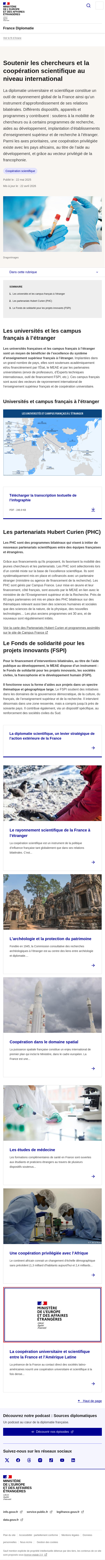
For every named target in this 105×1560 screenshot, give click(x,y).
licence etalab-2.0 (33, 1554)
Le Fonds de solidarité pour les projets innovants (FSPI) (42, 308)
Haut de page (92, 1401)
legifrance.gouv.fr (68, 1511)
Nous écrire (26, 1542)
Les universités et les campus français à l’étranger (39, 293)
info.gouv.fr (11, 1511)
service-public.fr (38, 1511)
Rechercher (88, 5)
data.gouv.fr (11, 1519)
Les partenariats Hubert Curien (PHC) (32, 301)
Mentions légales (70, 1535)
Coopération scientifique (20, 171)
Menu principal (99, 5)
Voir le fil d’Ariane (12, 38)
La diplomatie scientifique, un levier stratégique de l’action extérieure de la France (52, 736)
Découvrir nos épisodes (52, 1431)
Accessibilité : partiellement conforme (38, 1535)
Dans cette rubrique (23, 272)
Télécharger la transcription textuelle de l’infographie (42, 497)
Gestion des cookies (47, 1542)
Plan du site (9, 1535)
